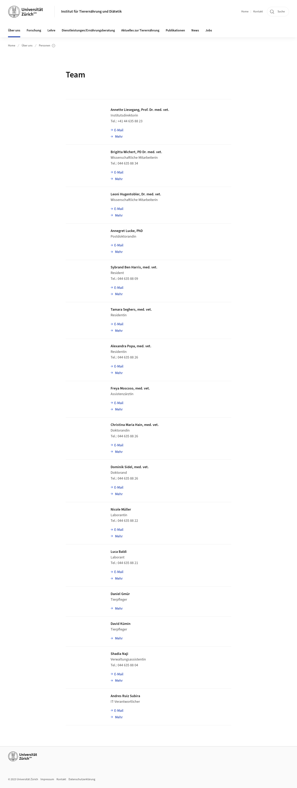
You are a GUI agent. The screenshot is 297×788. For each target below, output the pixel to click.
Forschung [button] (34, 30)
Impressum (47, 779)
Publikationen (175, 30)
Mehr (118, 136)
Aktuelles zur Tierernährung (140, 30)
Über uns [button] (14, 30)
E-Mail (118, 130)
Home (245, 12)
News (195, 30)
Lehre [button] (51, 30)
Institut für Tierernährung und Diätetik (91, 11)
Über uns (27, 46)
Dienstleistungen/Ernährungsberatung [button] (88, 30)
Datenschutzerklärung (82, 779)
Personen (47, 46)
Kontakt (258, 12)
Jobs (208, 30)
